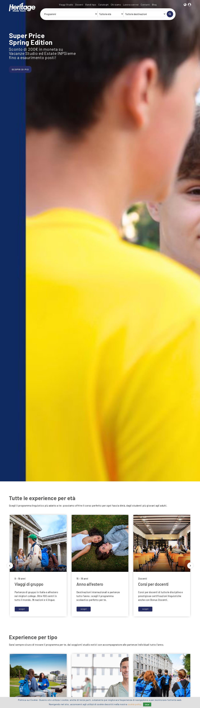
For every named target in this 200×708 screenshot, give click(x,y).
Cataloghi (103, 4)
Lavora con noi (131, 4)
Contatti (145, 4)
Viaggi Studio (66, 4)
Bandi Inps (90, 4)
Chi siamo (116, 4)
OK (147, 704)
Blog (154, 4)
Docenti (79, 4)
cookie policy (135, 704)
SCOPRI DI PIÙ (21, 70)
